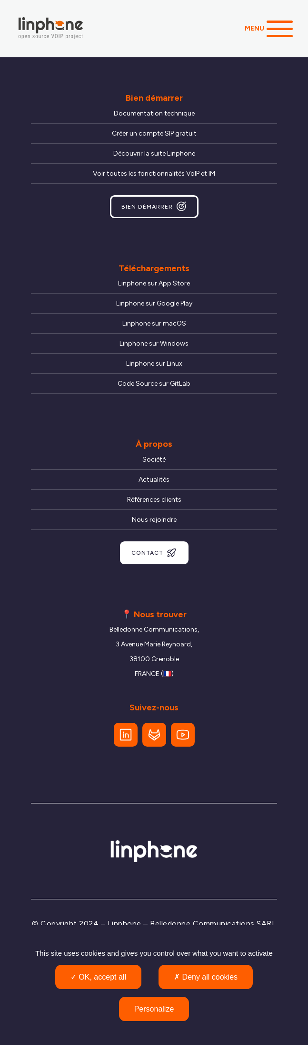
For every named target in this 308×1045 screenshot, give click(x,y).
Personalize (154, 1009)
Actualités (154, 479)
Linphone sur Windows (154, 343)
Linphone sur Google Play (154, 303)
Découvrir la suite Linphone (154, 153)
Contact (154, 553)
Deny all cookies (206, 977)
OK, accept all (98, 977)
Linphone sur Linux (154, 363)
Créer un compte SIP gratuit (154, 133)
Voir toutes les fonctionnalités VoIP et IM (154, 173)
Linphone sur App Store (154, 283)
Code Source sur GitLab (154, 384)
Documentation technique (154, 113)
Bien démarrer (154, 206)
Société (154, 459)
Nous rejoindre (154, 520)
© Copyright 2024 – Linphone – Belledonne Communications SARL (154, 923)
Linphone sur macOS (154, 323)
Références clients (154, 500)
